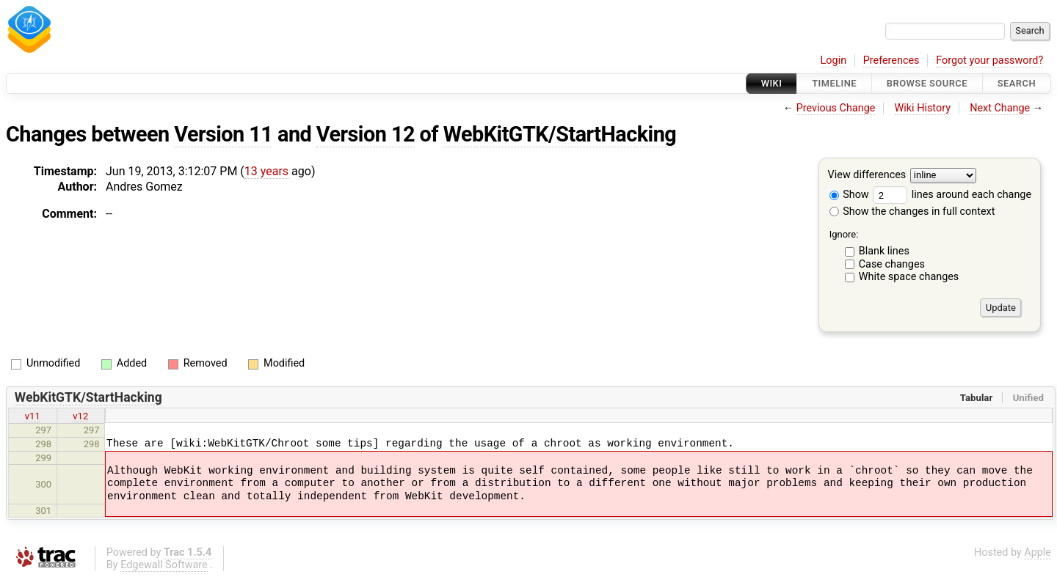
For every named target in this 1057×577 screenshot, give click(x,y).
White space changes (909, 277)
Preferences (891, 60)
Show (849, 194)
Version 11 (223, 134)
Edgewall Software (164, 565)
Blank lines (884, 251)
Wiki (771, 83)
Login (834, 60)
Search (1017, 83)
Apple (1037, 552)
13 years (266, 171)
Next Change (1000, 108)
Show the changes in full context (912, 211)
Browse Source (927, 83)
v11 (32, 416)
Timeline (834, 83)
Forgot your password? (989, 60)
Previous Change (836, 108)
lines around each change (952, 194)
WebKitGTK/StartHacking (559, 134)
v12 (80, 416)
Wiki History (923, 108)
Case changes (892, 264)
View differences (867, 175)
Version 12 (365, 134)
